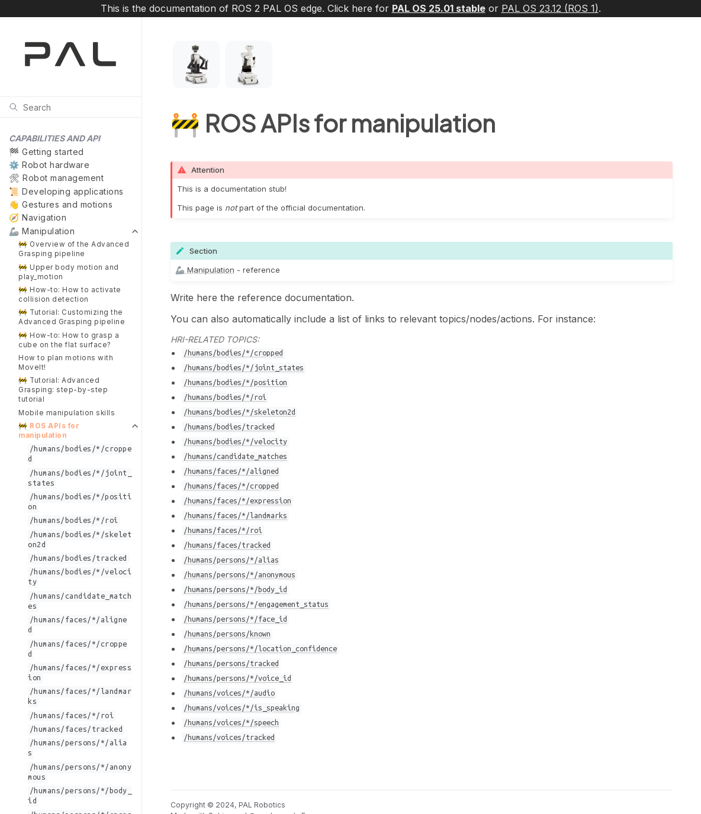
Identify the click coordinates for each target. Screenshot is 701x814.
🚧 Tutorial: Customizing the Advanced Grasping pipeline (71, 317)
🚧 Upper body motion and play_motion (68, 272)
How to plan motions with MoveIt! (65, 363)
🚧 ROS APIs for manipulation (48, 431)
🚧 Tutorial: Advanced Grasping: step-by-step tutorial (63, 389)
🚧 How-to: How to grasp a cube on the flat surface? (68, 340)
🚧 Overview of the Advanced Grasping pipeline (73, 249)
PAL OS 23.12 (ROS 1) (550, 8)
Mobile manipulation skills (66, 413)
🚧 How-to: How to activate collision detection (69, 294)
